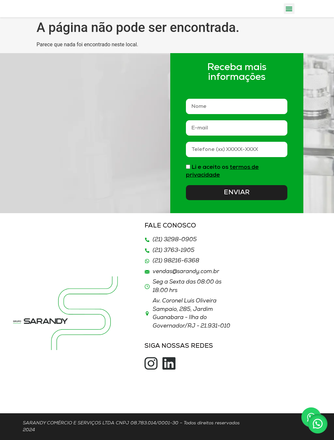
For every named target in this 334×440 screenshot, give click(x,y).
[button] (289, 8)
